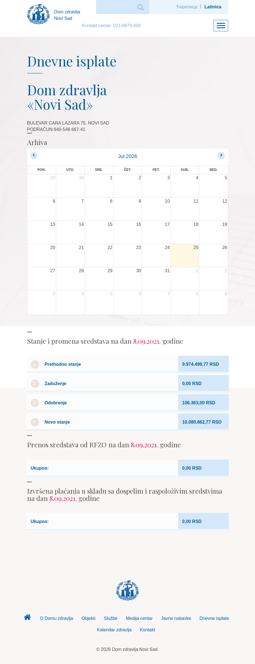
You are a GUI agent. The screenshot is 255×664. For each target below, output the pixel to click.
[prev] (33, 155)
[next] (221, 155)
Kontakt (147, 629)
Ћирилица (186, 6)
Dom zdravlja (27, 619)
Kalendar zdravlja (114, 629)
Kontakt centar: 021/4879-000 (111, 25)
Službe (111, 618)
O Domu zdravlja (56, 618)
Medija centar (139, 618)
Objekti (89, 618)
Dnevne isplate (214, 618)
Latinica (212, 6)
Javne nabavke (176, 618)
